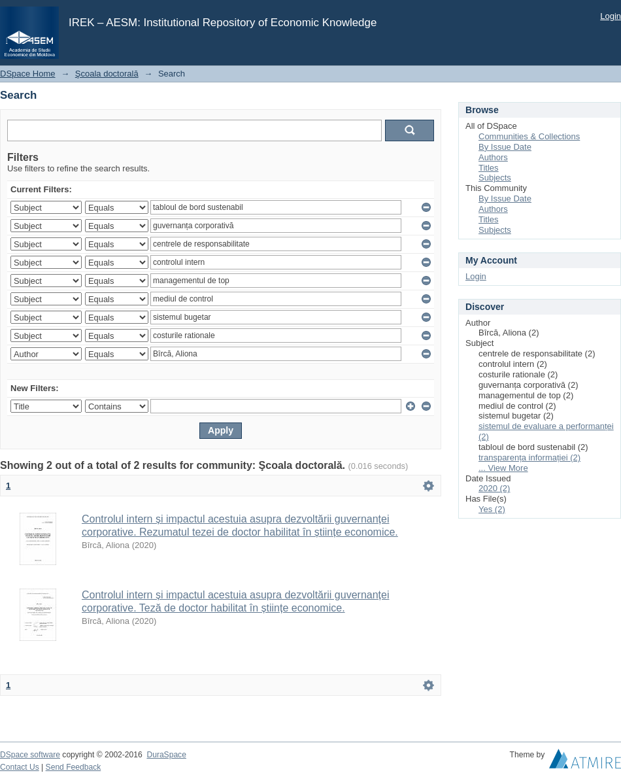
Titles (488, 168)
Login (610, 16)
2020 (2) (494, 488)
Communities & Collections (529, 136)
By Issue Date (504, 147)
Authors (493, 157)
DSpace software (30, 754)
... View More (503, 468)
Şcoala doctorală (107, 73)
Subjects (494, 177)
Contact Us (19, 767)
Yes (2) (491, 509)
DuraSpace (166, 754)
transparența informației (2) (529, 457)
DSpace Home (28, 73)
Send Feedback (73, 767)
